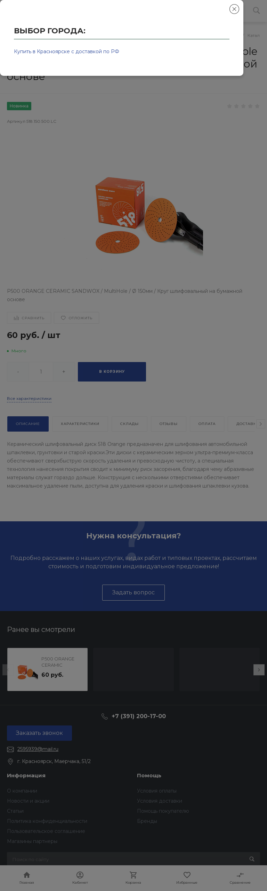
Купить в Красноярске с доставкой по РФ (66, 51)
